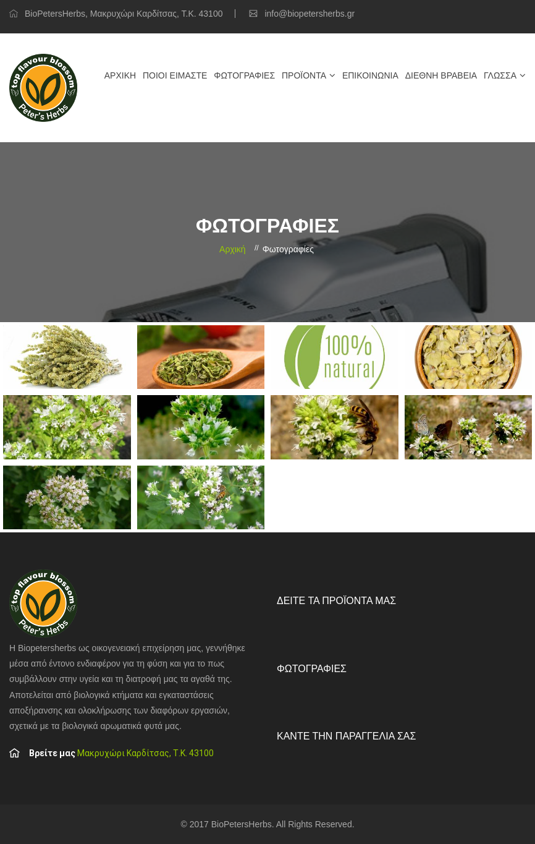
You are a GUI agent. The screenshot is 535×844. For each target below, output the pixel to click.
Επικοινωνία (370, 75)
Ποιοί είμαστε (175, 75)
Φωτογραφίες (244, 75)
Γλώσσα (500, 75)
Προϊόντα (304, 75)
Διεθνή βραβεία (441, 75)
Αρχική (120, 75)
